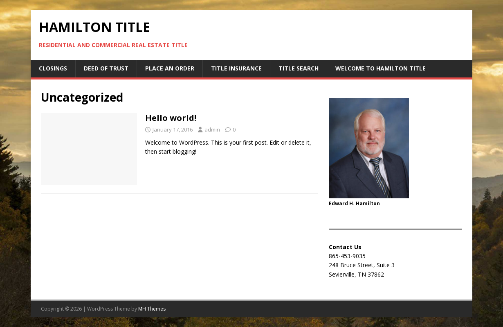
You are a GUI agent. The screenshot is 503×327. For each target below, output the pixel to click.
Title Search (298, 68)
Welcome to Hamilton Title (380, 68)
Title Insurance (236, 68)
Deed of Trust (106, 68)
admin (212, 129)
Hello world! (170, 117)
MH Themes (152, 308)
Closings (53, 68)
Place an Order (169, 68)
